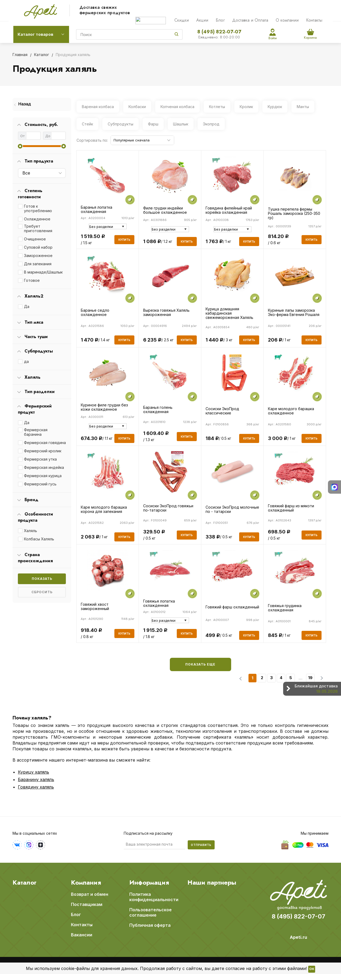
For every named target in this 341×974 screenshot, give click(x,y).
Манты (303, 106)
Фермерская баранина (35, 432)
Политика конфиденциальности (153, 897)
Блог (220, 20)
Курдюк (275, 106)
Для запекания (37, 264)
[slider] (20, 146)
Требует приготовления (38, 228)
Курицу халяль (33, 772)
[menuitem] (42, 104)
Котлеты (217, 106)
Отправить (201, 844)
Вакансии (81, 934)
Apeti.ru (298, 937)
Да (26, 306)
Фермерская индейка (44, 467)
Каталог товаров (35, 34)
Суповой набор (38, 247)
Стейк (87, 124)
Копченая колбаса (177, 106)
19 (310, 677)
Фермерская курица (43, 475)
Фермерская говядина (45, 442)
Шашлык (180, 124)
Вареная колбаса (98, 106)
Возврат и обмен (89, 894)
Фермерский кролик (42, 451)
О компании (287, 20)
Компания (86, 882)
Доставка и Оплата (250, 20)
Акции (202, 20)
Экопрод (211, 124)
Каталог (25, 882)
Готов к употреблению (38, 208)
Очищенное (35, 239)
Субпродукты (120, 124)
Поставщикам (86, 904)
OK (311, 969)
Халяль (30, 530)
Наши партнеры (211, 882)
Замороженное (38, 255)
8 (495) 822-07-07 (219, 31)
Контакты (314, 20)
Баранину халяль (36, 779)
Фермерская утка (40, 459)
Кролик (246, 106)
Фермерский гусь (40, 484)
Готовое (32, 280)
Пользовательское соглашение (150, 912)
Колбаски (137, 106)
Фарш (153, 124)
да (26, 361)
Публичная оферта (150, 925)
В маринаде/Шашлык (43, 272)
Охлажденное (37, 219)
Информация (149, 882)
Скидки (181, 20)
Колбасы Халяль (39, 539)
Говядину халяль (36, 787)
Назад (24, 104)
